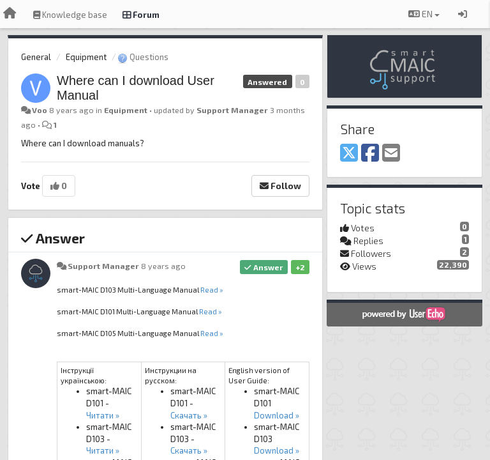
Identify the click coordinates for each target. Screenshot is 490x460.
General (36, 57)
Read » (211, 290)
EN (424, 13)
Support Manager (232, 109)
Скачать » (188, 415)
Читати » (102, 415)
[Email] (391, 153)
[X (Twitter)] (349, 153)
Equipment (86, 57)
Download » (276, 415)
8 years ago (163, 265)
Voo (39, 109)
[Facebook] (370, 153)
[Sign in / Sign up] (462, 14)
